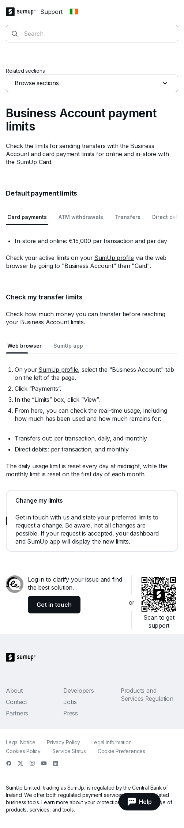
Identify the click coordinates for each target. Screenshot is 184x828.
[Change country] (74, 11)
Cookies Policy (23, 751)
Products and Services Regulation (147, 694)
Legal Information (111, 742)
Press (70, 713)
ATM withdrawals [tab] (81, 217)
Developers (78, 690)
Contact (16, 702)
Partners (17, 713)
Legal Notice (20, 742)
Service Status (69, 751)
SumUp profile (114, 257)
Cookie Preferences (121, 751)
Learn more (54, 802)
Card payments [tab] (27, 217)
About (14, 690)
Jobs (70, 702)
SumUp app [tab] (68, 346)
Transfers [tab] (127, 217)
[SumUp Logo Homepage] (23, 11)
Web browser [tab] (24, 346)
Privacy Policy (63, 742)
